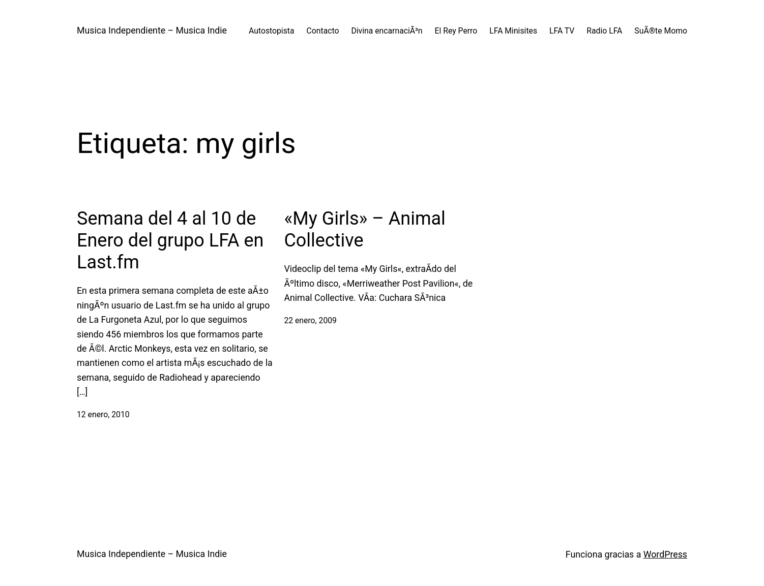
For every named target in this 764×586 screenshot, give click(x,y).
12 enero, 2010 (103, 414)
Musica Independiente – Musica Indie (152, 30)
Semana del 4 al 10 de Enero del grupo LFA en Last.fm (170, 240)
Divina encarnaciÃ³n (386, 31)
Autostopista (272, 31)
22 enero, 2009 (310, 320)
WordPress (665, 554)
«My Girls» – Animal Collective (364, 229)
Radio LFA (604, 31)
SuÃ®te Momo (660, 31)
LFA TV (561, 31)
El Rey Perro (456, 31)
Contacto (323, 31)
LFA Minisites (513, 31)
